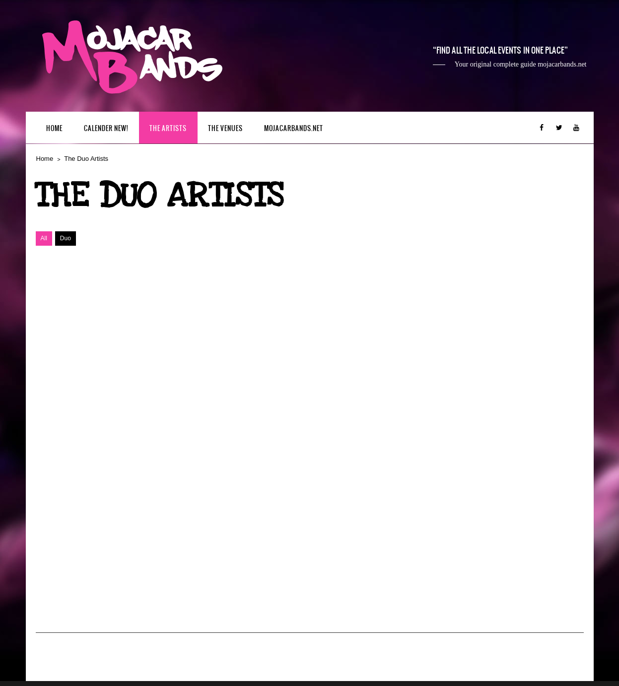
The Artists (168, 128)
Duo (65, 238)
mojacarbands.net (293, 128)
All (44, 238)
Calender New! (106, 128)
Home (54, 128)
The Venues (225, 128)
